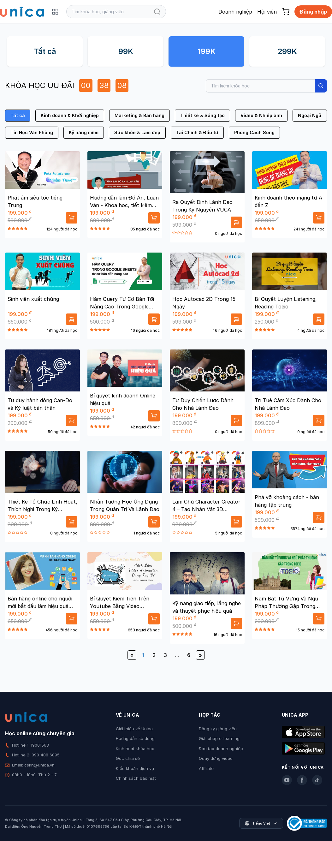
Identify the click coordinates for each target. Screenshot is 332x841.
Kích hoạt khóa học (135, 748)
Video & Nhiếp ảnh (261, 115)
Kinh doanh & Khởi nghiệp (70, 115)
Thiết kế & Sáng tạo (202, 115)
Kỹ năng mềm (83, 132)
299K (287, 51)
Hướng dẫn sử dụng (135, 738)
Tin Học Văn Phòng (31, 132)
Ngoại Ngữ (310, 115)
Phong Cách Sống (254, 132)
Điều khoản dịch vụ (135, 768)
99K (125, 51)
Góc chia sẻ (128, 758)
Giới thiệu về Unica (134, 728)
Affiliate (206, 768)
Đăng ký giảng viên (218, 728)
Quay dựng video (216, 758)
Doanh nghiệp (235, 12)
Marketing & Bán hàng (139, 115)
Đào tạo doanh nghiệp (221, 748)
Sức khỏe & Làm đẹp (137, 132)
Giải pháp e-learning (219, 738)
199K (207, 51)
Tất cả (45, 51)
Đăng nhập (313, 12)
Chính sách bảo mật (136, 778)
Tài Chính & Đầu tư (197, 132)
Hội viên (267, 12)
